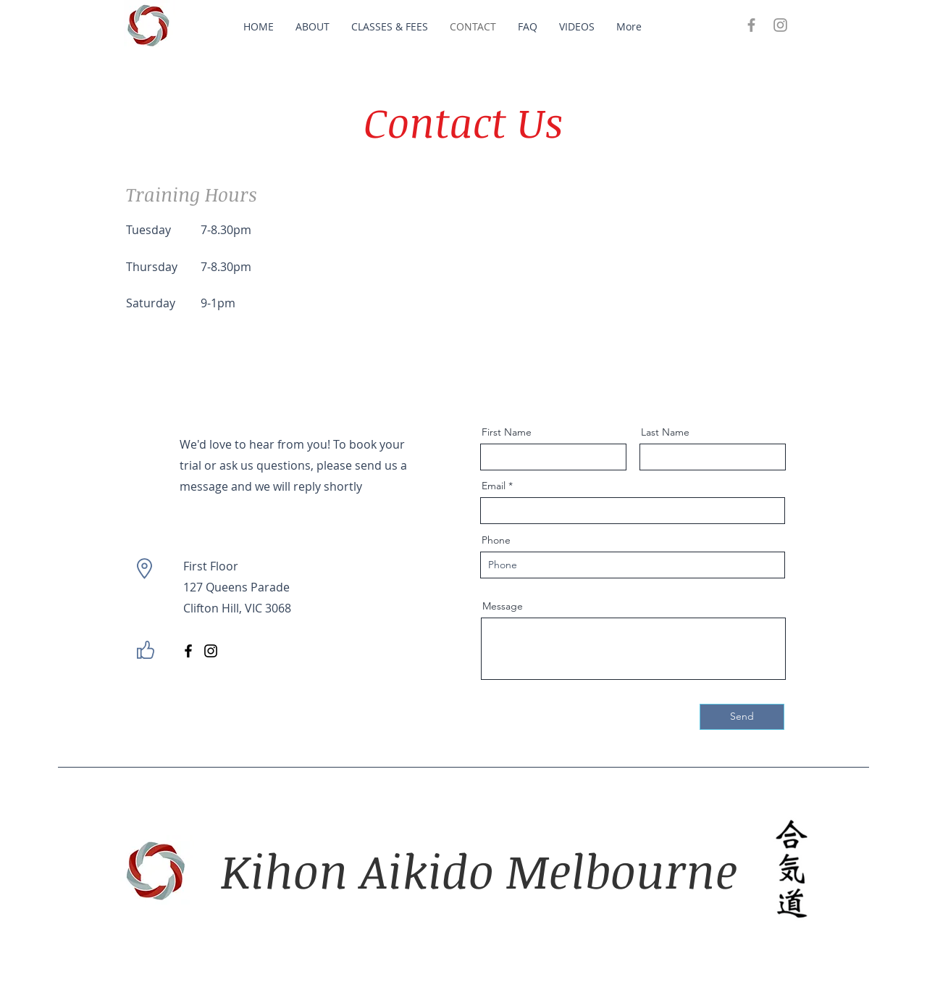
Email (494, 486)
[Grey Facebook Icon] (751, 25)
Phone (496, 540)
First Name (507, 432)
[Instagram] (210, 651)
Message (502, 606)
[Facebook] (188, 651)
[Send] (742, 717)
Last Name (665, 432)
